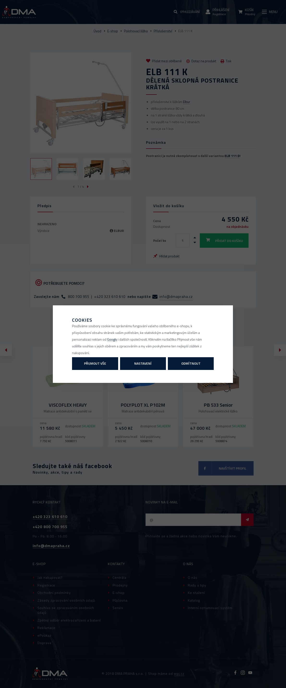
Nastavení (143, 363)
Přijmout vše (95, 363)
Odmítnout (191, 363)
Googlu (112, 339)
